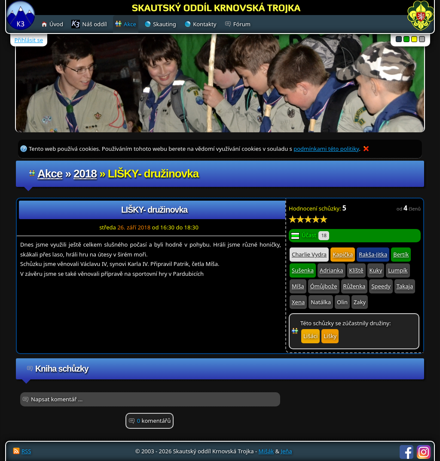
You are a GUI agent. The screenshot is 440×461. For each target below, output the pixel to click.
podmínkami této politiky (326, 149)
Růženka (354, 286)
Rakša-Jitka (373, 254)
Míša (298, 286)
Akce (49, 173)
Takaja (405, 286)
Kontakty (204, 24)
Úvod (56, 24)
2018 (85, 173)
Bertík (401, 254)
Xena (298, 302)
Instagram (424, 452)
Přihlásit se (29, 40)
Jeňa (286, 451)
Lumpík (397, 270)
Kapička (343, 254)
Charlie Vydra (309, 254)
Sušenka (303, 270)
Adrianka (331, 270)
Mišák (266, 451)
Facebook (406, 452)
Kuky (376, 270)
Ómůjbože (323, 286)
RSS (26, 451)
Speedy (380, 286)
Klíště (356, 270)
